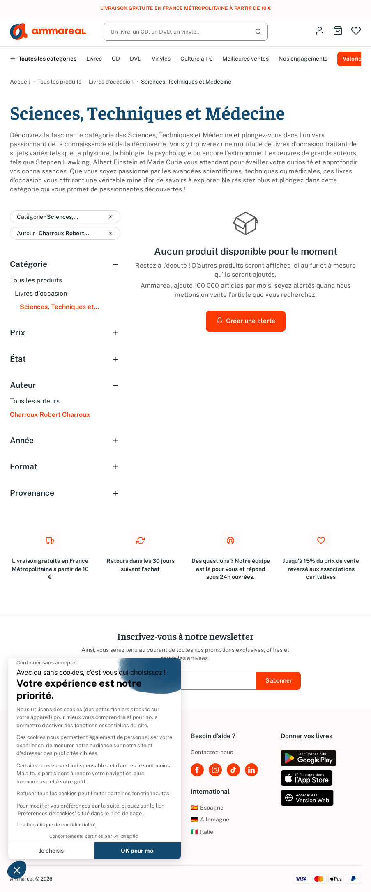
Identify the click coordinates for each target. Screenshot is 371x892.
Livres (94, 58)
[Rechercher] (186, 32)
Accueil (20, 81)
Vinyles (161, 58)
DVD (136, 58)
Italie (202, 831)
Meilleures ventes (245, 58)
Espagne (207, 807)
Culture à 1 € (196, 58)
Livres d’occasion (111, 81)
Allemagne (210, 819)
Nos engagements (303, 58)
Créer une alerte (245, 321)
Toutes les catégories (43, 58)
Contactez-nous (212, 752)
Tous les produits (59, 81)
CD (116, 58)
